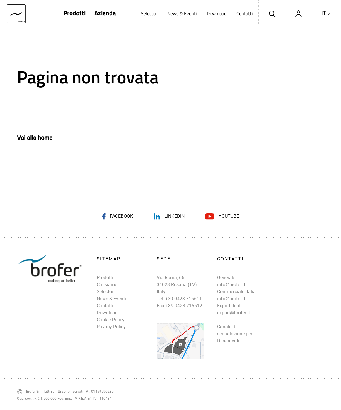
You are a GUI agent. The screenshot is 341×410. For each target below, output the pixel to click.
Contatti (244, 13)
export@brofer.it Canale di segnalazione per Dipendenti (234, 327)
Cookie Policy (111, 319)
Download (216, 13)
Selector (149, 13)
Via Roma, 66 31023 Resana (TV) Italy (177, 284)
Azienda (105, 13)
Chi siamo (107, 284)
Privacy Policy (111, 327)
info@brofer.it (231, 284)
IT (323, 13)
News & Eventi (182, 13)
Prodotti (75, 13)
